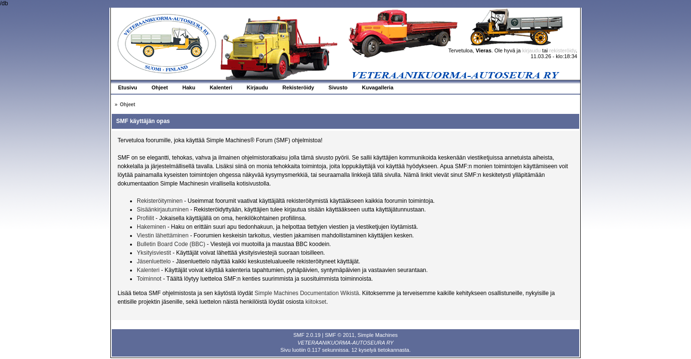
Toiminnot (149, 278)
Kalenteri (148, 270)
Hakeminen (151, 226)
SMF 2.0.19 (307, 335)
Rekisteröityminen (159, 201)
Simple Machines (377, 335)
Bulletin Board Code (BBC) (172, 244)
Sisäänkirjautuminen (163, 209)
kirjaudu (531, 50)
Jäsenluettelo (154, 261)
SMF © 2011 (340, 335)
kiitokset (316, 301)
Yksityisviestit (154, 252)
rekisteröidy (562, 50)
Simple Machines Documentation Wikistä (306, 293)
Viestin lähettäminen (163, 235)
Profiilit (145, 218)
